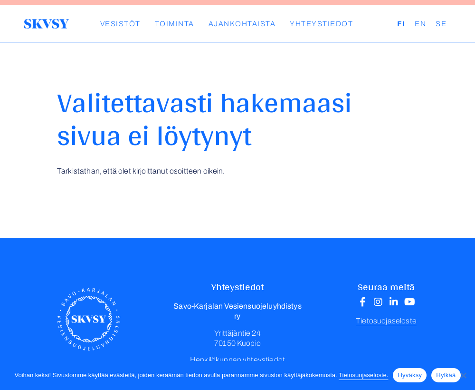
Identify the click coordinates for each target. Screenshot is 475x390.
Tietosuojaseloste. (363, 375)
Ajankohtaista (242, 24)
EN (420, 24)
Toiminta (174, 24)
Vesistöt (120, 24)
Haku (390, 24)
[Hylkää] (463, 375)
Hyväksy (410, 375)
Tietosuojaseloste (386, 321)
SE (441, 24)
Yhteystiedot (321, 24)
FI (401, 24)
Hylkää (446, 375)
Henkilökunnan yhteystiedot (237, 360)
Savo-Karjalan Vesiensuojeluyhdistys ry (46, 24)
